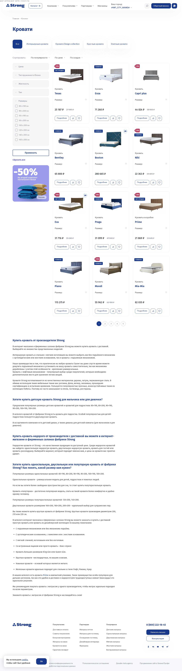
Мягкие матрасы (113, 639)
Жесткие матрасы (113, 643)
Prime (45, 572)
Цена (20, 66)
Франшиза (83, 643)
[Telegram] (163, 644)
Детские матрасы (113, 626)
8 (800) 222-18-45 (156, 621)
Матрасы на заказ (60, 639)
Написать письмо (158, 629)
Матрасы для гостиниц (89, 630)
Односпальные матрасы (116, 630)
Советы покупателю (61, 630)
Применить (31, 152)
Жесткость (23, 83)
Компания (52, 6)
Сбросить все (19, 160)
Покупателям (68, 6)
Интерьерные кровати (37, 44)
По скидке (75, 57)
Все (17, 44)
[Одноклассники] (148, 644)
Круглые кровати (95, 44)
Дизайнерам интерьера (89, 639)
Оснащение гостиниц (88, 634)
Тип (20, 92)
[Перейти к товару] (71, 93)
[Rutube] (167, 644)
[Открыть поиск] (147, 5)
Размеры (22, 101)
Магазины (102, 6)
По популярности (39, 57)
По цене (59, 57)
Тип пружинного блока (29, 75)
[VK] (153, 644)
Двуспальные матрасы (115, 634)
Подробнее (62, 117)
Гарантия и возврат (60, 647)
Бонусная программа (61, 634)
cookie (25, 659)
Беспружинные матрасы (116, 647)
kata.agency (128, 660)
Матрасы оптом (86, 626)
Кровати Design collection (67, 44)
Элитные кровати (119, 44)
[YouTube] (158, 644)
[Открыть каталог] (35, 5)
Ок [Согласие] (41, 661)
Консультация (158, 635)
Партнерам (86, 6)
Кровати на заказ (60, 643)
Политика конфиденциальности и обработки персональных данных (60, 661)
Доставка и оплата (60, 626)
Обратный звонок (161, 6)
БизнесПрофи (163, 660)
